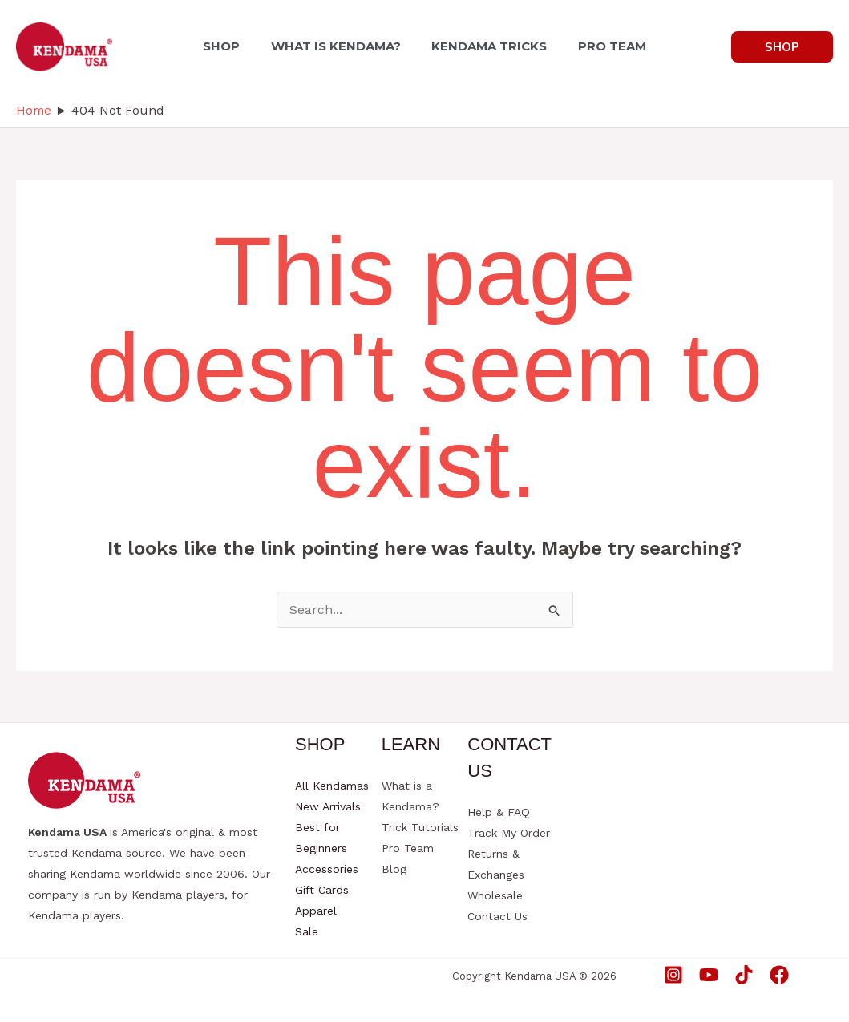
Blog (394, 868)
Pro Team (408, 848)
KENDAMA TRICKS (486, 46)
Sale (306, 931)
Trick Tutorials (420, 827)
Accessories (326, 868)
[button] (782, 47)
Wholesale (495, 895)
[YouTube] (708, 974)
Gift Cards (322, 889)
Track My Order (508, 832)
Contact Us (497, 916)
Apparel (316, 910)
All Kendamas (332, 785)
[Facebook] (779, 974)
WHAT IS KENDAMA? (338, 46)
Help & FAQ (498, 812)
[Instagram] (673, 974)
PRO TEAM (604, 46)
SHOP (229, 46)
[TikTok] (744, 974)
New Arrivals (328, 806)
